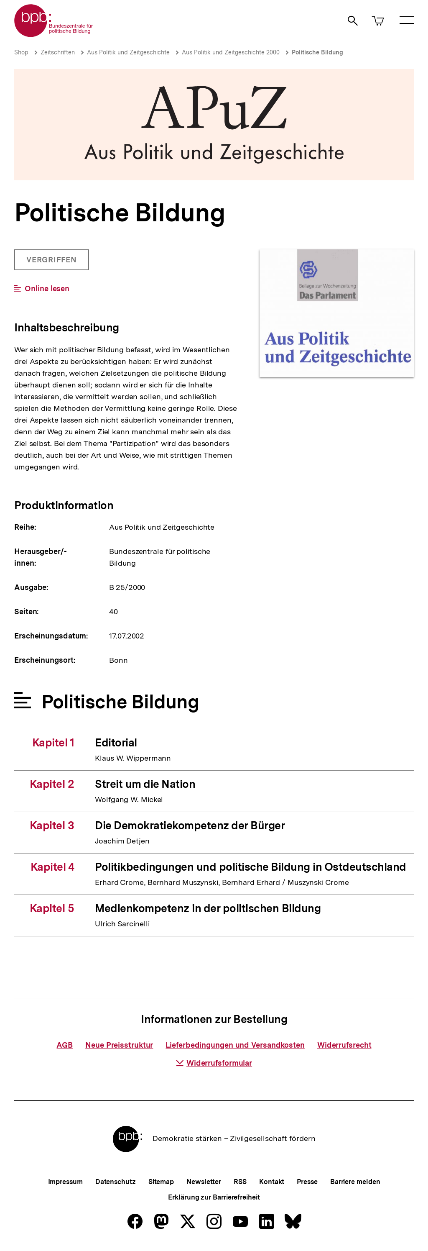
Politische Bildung (317, 52)
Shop (21, 52)
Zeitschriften (58, 52)
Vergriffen (52, 262)
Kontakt (271, 1182)
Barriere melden (355, 1182)
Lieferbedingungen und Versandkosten (235, 1045)
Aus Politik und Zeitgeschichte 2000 (231, 52)
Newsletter (203, 1182)
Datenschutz (115, 1182)
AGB (64, 1045)
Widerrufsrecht (344, 1045)
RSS (240, 1182)
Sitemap (161, 1182)
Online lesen (47, 288)
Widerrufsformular (214, 1063)
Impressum (65, 1182)
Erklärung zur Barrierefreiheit (214, 1197)
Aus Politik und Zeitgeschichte (128, 52)
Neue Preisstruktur (119, 1045)
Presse (307, 1182)
